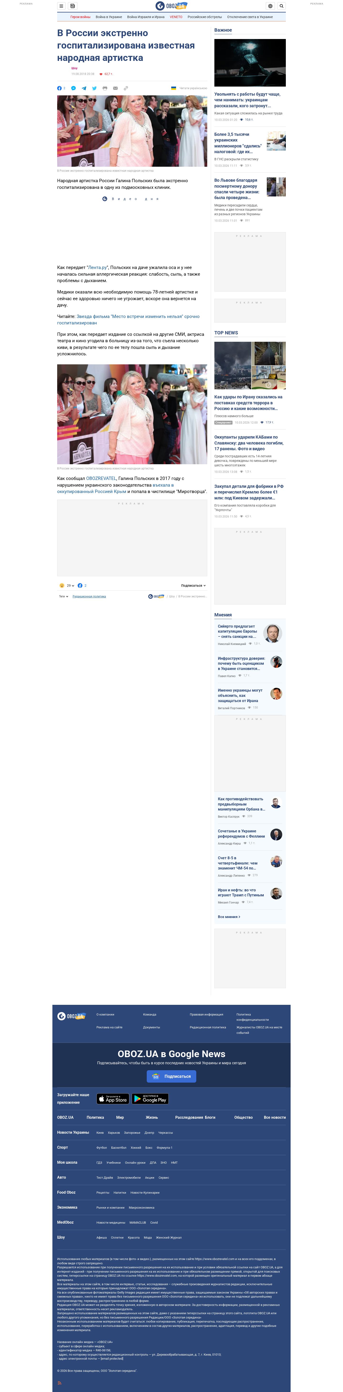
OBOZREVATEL (101, 478)
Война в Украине (109, 17)
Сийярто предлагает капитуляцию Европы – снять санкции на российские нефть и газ (237, 631)
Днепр (149, 1132)
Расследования (189, 1117)
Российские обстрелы (205, 17)
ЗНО (164, 1162)
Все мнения (227, 917)
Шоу (74, 68)
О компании (105, 1014)
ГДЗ (99, 1162)
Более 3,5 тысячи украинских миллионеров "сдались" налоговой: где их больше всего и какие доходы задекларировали (238, 143)
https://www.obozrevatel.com (214, 1259)
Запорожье (132, 1132)
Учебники (113, 1162)
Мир (120, 1117)
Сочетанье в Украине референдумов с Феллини (241, 834)
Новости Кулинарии (145, 1192)
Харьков (114, 1132)
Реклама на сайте (109, 1027)
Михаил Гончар (228, 902)
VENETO (176, 17)
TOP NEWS (226, 333)
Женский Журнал (169, 1237)
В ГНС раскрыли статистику (236, 159)
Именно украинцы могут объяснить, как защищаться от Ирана (240, 695)
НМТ (174, 1162)
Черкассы (165, 1132)
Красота (134, 1237)
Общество (243, 1117)
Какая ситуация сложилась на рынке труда (248, 113)
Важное (223, 30)
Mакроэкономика (141, 1207)
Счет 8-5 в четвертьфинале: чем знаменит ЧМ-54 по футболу (237, 863)
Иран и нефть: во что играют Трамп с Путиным (241, 893)
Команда (149, 1014)
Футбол (101, 1147)
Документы (151, 1027)
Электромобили (129, 1177)
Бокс (149, 1147)
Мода (148, 1237)
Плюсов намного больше (233, 416)
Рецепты (102, 1192)
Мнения (223, 615)
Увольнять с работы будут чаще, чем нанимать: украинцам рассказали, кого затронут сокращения (247, 100)
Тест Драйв (104, 1177)
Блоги (210, 1117)
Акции (149, 1177)
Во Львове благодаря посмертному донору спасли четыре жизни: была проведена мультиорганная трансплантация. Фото (237, 189)
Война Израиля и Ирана (146, 17)
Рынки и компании (110, 1207)
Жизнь (152, 1117)
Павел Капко (227, 676)
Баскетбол (118, 1147)
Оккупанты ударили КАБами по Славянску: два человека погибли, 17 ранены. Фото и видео (248, 443)
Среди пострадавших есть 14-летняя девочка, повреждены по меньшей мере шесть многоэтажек (245, 460)
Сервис (164, 1177)
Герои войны (81, 17)
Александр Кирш (229, 843)
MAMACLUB (138, 1222)
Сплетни (117, 1237)
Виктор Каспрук (228, 816)
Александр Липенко (231, 875)
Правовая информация (206, 1014)
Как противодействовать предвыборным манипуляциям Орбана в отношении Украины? (240, 804)
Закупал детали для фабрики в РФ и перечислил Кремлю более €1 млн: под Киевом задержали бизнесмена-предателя (249, 492)
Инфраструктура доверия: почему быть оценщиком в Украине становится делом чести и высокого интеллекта (241, 663)
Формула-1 (164, 1147)
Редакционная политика (89, 596)
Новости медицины (110, 1222)
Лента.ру (97, 267)
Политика (95, 1117)
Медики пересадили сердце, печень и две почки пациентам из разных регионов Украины (238, 209)
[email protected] (112, 1358)
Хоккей (136, 1147)
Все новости (275, 1117)
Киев (100, 1132)
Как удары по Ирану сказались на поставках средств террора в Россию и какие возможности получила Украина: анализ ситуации (248, 402)
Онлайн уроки (135, 1162)
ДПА (153, 1162)
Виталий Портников (231, 708)
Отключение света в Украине (250, 17)
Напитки (120, 1192)
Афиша (101, 1237)
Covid (154, 1222)
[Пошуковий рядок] (281, 6)
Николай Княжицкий (232, 644)
